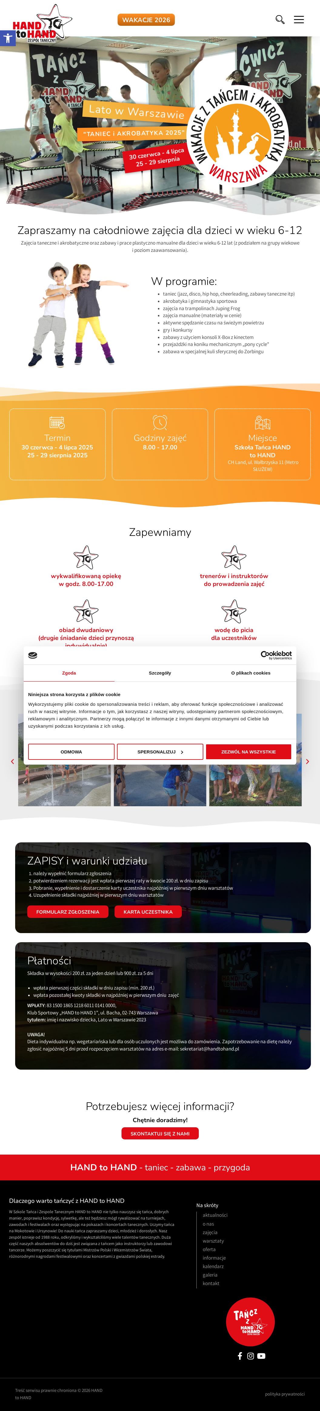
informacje (214, 1258)
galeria (210, 1275)
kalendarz (213, 1267)
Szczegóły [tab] (160, 672)
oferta (209, 1250)
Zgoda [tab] (69, 672)
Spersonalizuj (160, 751)
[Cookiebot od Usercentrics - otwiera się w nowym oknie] (265, 655)
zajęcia (210, 1233)
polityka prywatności (285, 1394)
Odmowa (71, 751)
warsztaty (213, 1241)
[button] (8, 38)
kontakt (211, 1284)
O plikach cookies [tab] (250, 672)
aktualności (215, 1216)
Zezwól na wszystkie (249, 751)
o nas (208, 1224)
